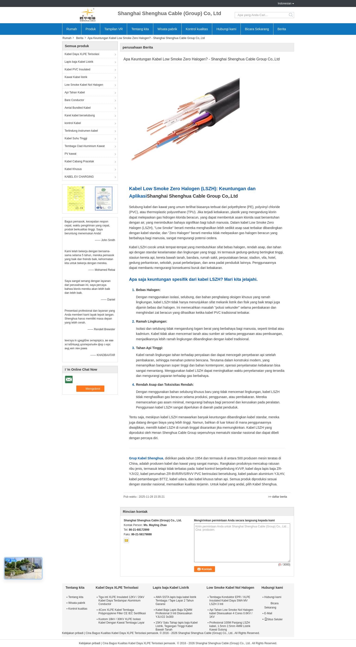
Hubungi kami (226, 29)
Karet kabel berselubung (80, 115)
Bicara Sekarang (257, 29)
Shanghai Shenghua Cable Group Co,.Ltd (192, 196)
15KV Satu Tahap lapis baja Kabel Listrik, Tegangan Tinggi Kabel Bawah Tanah (177, 626)
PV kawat (71, 153)
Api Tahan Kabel (75, 92)
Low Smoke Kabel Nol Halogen (84, 84)
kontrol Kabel (73, 123)
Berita (282, 29)
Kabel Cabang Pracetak (79, 161)
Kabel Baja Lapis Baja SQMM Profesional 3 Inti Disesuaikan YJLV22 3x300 (174, 613)
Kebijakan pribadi (72, 633)
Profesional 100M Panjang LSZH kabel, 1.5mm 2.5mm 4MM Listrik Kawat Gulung (229, 626)
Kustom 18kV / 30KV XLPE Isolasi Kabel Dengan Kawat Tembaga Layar (122, 621)
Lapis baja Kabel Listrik (79, 61)
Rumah (72, 29)
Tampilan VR (113, 29)
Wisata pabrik (167, 29)
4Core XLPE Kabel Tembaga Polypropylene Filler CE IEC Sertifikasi (122, 611)
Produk (91, 29)
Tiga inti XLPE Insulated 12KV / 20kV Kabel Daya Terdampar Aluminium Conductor (121, 600)
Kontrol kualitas (197, 29)
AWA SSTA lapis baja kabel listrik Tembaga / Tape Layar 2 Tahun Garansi (176, 600)
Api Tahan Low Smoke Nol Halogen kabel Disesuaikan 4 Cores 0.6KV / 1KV (231, 613)
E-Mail (268, 613)
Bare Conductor (74, 100)
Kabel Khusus (73, 169)
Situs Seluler (273, 619)
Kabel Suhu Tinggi (76, 138)
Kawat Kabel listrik (76, 77)
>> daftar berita (277, 496)
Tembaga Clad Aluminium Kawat (85, 146)
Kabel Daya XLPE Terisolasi (82, 54)
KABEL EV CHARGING (79, 176)
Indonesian (285, 3)
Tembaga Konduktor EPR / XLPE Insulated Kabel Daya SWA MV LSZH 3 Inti (229, 600)
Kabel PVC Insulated (77, 69)
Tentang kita (140, 29)
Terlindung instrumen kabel (81, 130)
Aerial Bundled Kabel (78, 107)
